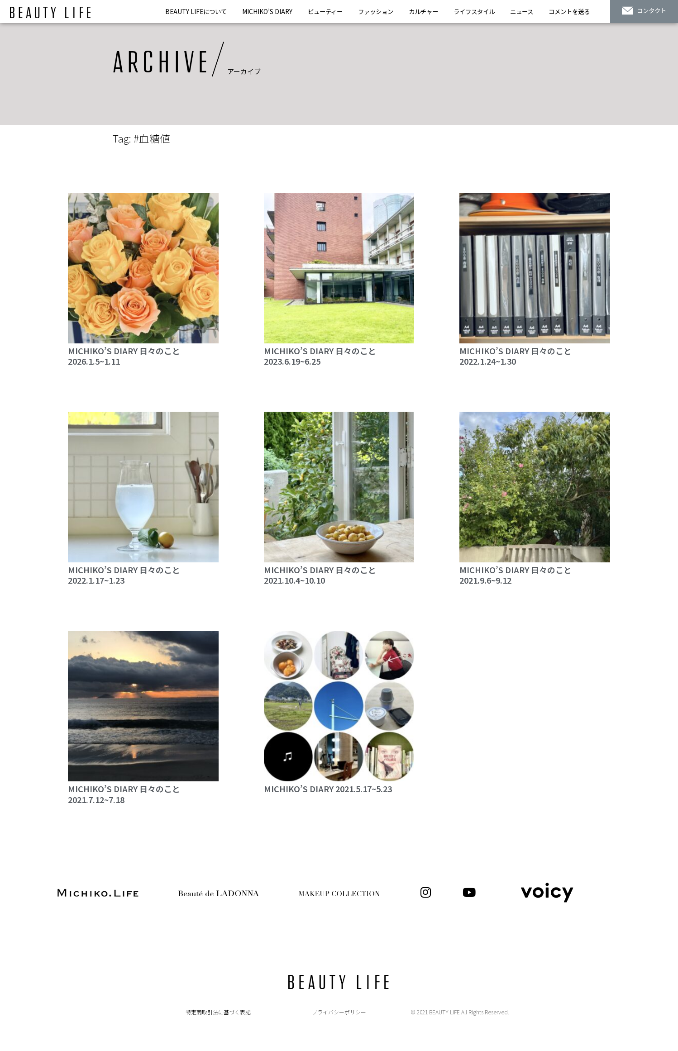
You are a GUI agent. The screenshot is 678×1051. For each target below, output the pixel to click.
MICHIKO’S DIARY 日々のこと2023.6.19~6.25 (320, 356)
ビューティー (325, 11)
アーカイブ (244, 71)
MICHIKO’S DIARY (267, 11)
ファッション (375, 11)
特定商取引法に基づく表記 (218, 1012)
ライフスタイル (474, 11)
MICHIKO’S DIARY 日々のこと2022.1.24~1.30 (515, 356)
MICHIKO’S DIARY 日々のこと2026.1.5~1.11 (124, 356)
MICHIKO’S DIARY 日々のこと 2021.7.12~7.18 (124, 794)
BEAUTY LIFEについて (196, 11)
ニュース (521, 11)
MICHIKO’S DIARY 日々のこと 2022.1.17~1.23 (124, 575)
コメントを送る (569, 11)
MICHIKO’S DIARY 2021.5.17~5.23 (328, 788)
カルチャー (423, 11)
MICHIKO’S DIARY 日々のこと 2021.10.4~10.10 (320, 575)
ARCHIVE (162, 63)
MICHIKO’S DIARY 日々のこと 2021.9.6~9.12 (515, 575)
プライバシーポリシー (339, 1012)
